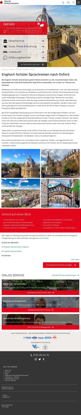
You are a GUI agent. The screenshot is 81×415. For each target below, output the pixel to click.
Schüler (11, 69)
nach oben (75, 260)
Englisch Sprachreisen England (16, 247)
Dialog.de (5, 69)
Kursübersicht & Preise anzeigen (61, 265)
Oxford (9, 24)
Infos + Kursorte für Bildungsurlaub (39, 327)
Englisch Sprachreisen (13, 251)
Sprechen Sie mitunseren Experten (8, 388)
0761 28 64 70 (41, 355)
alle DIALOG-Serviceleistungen (64, 275)
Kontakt (45, 238)
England (26, 69)
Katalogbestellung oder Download (39, 310)
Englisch (19, 69)
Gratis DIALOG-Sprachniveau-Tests (39, 293)
